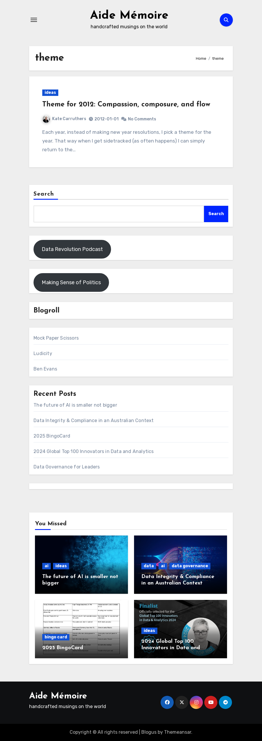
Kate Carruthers (64, 118)
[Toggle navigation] (33, 19)
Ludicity (43, 353)
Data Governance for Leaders (67, 467)
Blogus (149, 732)
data (149, 565)
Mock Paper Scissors (56, 338)
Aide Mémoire (129, 16)
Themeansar (177, 732)
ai (46, 565)
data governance (190, 565)
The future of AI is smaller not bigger (75, 405)
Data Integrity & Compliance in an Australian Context (94, 420)
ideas (50, 92)
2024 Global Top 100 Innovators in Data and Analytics (94, 451)
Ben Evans (45, 369)
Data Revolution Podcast (72, 249)
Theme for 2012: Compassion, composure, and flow (126, 104)
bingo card (56, 637)
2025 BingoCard (52, 436)
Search (44, 194)
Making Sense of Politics (71, 282)
